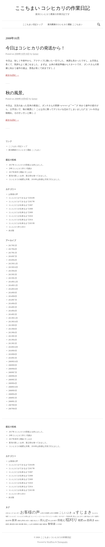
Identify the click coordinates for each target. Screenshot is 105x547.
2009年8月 (12, 369)
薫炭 (40, 524)
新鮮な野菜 (21, 520)
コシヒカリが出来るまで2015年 (21, 223)
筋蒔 (84, 520)
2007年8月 (12, 409)
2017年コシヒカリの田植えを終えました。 (27, 165)
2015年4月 (12, 271)
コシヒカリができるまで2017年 (21, 202)
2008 (7, 513)
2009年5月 (12, 380)
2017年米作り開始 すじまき (20, 172)
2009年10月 (13, 362)
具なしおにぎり (78, 516)
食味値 (51, 523)
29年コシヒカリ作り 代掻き (20, 169)
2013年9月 (12, 325)
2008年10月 (13, 387)
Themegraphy (62, 542)
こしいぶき (65, 512)
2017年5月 (12, 245)
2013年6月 (12, 333)
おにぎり (17, 513)
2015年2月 (12, 278)
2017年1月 (12, 253)
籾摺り (97, 520)
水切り (27, 520)
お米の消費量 (54, 513)
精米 (16, 524)
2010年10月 (13, 347)
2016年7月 (12, 256)
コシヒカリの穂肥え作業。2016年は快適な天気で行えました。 (35, 179)
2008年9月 (12, 391)
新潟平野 (9, 520)
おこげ (11, 513)
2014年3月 (12, 314)
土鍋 (85, 516)
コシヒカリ (12, 516)
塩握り (97, 516)
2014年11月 (13, 285)
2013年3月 (12, 343)
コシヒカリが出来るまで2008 (20, 209)
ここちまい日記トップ (33, 24)
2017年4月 (12, 249)
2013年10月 (13, 322)
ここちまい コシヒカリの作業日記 (52, 8)
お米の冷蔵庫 (44, 513)
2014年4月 (12, 311)
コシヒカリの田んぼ (23, 516)
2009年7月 (12, 372)
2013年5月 (12, 336)
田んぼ (44, 520)
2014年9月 (12, 293)
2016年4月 (12, 260)
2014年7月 (12, 300)
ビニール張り (53, 516)
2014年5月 (12, 307)
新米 (14, 520)
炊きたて (37, 520)
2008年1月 (12, 401)
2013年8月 (12, 329)
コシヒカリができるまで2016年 (21, 198)
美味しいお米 (28, 524)
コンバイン (34, 516)
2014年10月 (13, 289)
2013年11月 (13, 318)
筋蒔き (91, 520)
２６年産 (59, 524)
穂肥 (80, 520)
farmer (35, 54)
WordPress (51, 542)
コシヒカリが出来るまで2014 (20, 220)
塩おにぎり (90, 516)
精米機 (21, 524)
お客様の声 (13, 194)
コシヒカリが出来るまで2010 (20, 216)
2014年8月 (12, 296)
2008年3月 (12, 398)
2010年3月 (12, 358)
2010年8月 (12, 354)
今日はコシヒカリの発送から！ (35, 48)
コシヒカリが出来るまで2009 (20, 212)
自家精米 (36, 524)
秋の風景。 (16, 92)
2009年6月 (12, 376)
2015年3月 (12, 275)
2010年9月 (12, 351)
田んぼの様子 (52, 520)
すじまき (84, 512)
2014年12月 (13, 282)
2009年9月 (12, 365)
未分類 (11, 231)
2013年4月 (12, 340)
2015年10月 (13, 267)
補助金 (45, 524)
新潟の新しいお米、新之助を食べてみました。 (28, 176)
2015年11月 (13, 264)
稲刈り (71, 520)
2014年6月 (12, 304)
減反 (31, 520)
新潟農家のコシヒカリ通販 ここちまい (65, 24)
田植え (61, 520)
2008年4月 (12, 394)
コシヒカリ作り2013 (16, 227)
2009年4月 (12, 383)
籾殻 (13, 524)
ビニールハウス (43, 516)
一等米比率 (68, 516)
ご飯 (73, 513)
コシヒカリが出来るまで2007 (20, 205)
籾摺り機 (9, 524)
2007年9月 (12, 405)
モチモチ (62, 516)
